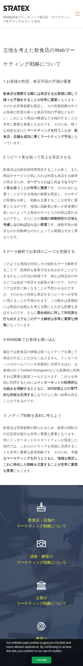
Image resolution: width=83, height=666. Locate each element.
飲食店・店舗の (41, 520)
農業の (41, 638)
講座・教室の (41, 556)
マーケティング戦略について (41, 526)
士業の (41, 598)
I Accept (41, 660)
